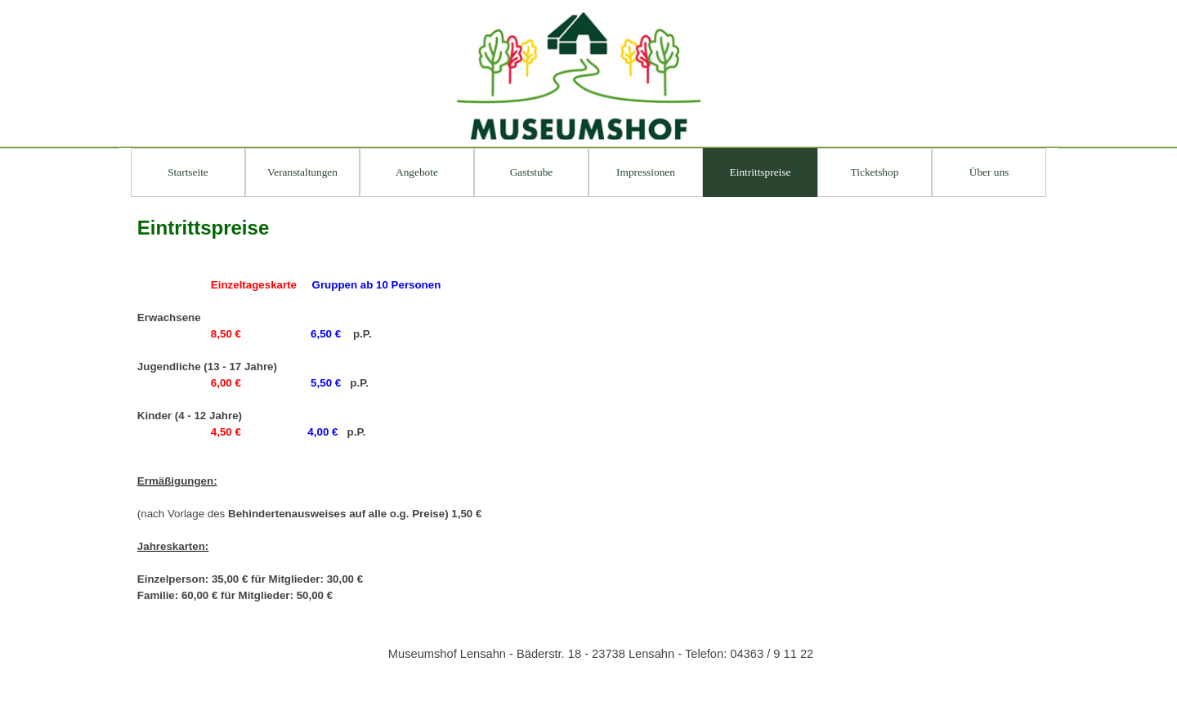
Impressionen (645, 172)
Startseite (188, 172)
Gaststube (531, 172)
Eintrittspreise (760, 172)
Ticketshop (875, 172)
